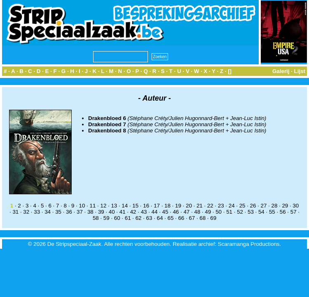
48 (197, 212)
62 (139, 218)
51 (229, 212)
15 (135, 206)
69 (213, 218)
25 (242, 206)
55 (272, 212)
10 (82, 206)
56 (283, 212)
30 (296, 206)
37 (80, 212)
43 (144, 212)
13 (114, 206)
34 (47, 212)
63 (149, 218)
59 (106, 218)
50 (218, 212)
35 (58, 212)
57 (293, 212)
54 (261, 212)
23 (221, 206)
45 (165, 212)
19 (178, 206)
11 (93, 206)
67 (192, 218)
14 (125, 206)
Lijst (299, 71)
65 (170, 218)
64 (160, 218)
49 (208, 212)
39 (101, 212)
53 (251, 212)
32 (26, 212)
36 (69, 212)
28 (274, 206)
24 (232, 206)
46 (176, 212)
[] (230, 71)
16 (146, 206)
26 (253, 206)
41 (122, 212)
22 (210, 206)
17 (157, 206)
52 (240, 212)
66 (181, 218)
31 (15, 212)
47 (186, 212)
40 (112, 212)
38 (90, 212)
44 (155, 212)
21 (200, 206)
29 (285, 206)
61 (128, 218)
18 (167, 206)
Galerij (281, 71)
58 (96, 218)
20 (189, 206)
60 (117, 218)
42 (133, 212)
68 (202, 218)
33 (37, 212)
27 (264, 206)
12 (103, 206)
